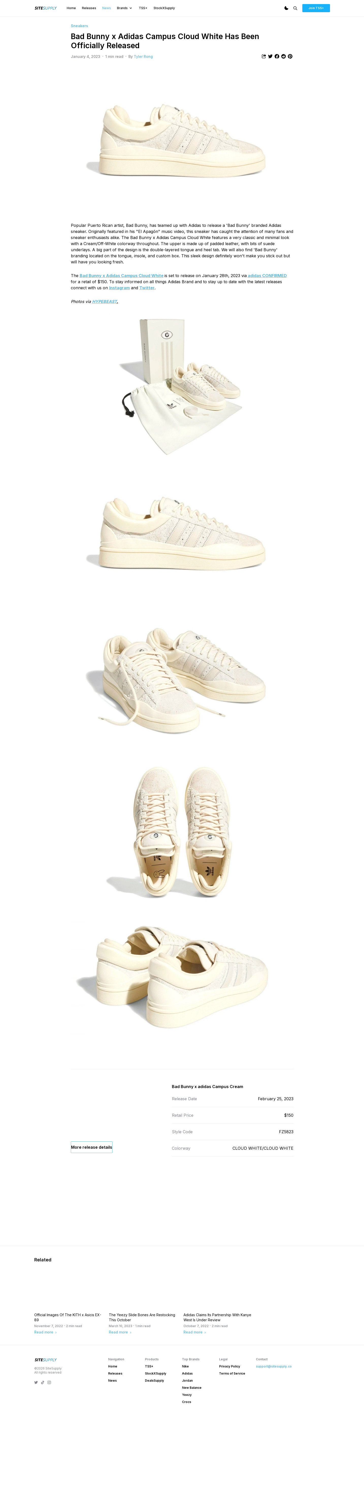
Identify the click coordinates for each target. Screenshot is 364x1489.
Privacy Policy (229, 1439)
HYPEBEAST (104, 301)
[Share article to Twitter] (270, 56)
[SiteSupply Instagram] (49, 1455)
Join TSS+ (316, 8)
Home (71, 8)
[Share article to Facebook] (277, 56)
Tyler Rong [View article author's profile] (143, 56)
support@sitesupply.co (274, 1439)
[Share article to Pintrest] (290, 56)
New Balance (192, 1460)
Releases (89, 8)
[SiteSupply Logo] (46, 8)
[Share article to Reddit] (283, 56)
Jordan (187, 1453)
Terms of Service (232, 1446)
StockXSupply (164, 8)
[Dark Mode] (286, 8)
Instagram (119, 287)
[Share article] (263, 56)
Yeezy (187, 1467)
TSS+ (143, 8)
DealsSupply (154, 1453)
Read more (45, 1405)
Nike (185, 1439)
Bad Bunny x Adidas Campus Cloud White (121, 275)
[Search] (295, 8)
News (106, 8)
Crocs (186, 1475)
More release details (91, 1180)
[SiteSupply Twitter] (36, 1455)
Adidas (187, 1446)
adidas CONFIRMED (267, 275)
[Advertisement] (182, 1228)
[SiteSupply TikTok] (42, 1455)
